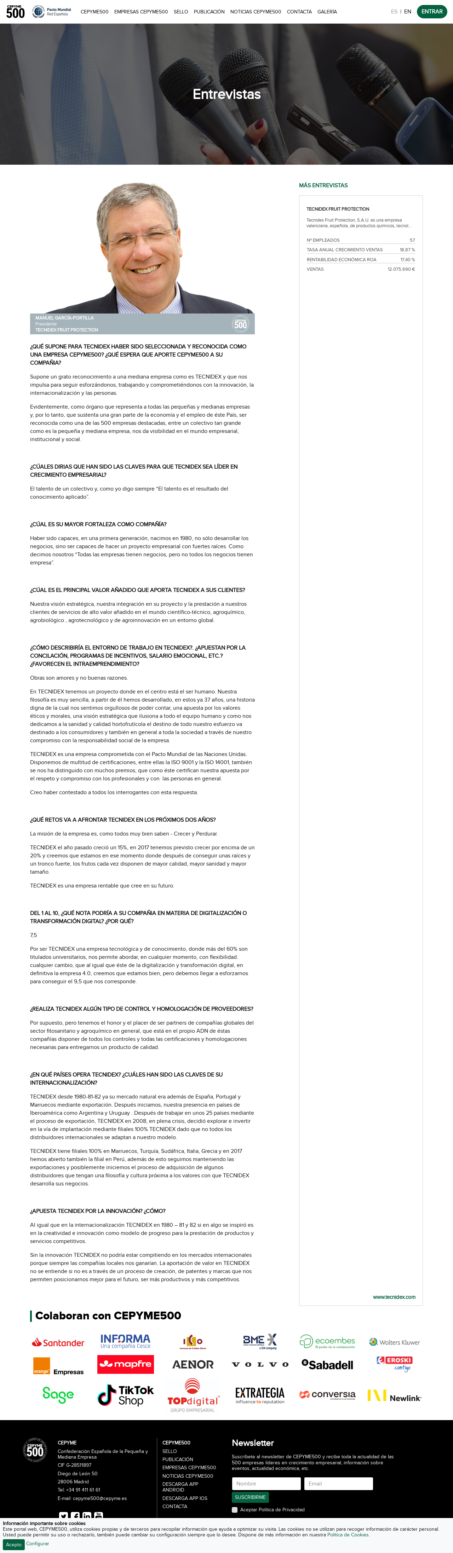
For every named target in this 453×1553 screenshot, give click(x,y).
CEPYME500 (95, 12)
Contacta (299, 12)
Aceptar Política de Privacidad (272, 1510)
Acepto (14, 1545)
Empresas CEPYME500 (141, 12)
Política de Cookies (348, 1535)
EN (407, 11)
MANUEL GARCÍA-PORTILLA (64, 318)
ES (394, 11)
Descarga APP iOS (184, 1498)
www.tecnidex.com (394, 1297)
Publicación (209, 12)
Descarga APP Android (180, 1487)
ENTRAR (432, 11)
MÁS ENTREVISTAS (323, 185)
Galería (327, 12)
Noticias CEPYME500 (255, 12)
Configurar (37, 1544)
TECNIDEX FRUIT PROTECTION (66, 330)
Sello (181, 12)
